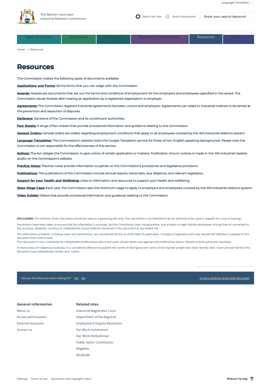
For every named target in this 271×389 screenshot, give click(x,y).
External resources (30, 323)
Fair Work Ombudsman (92, 336)
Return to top (240, 379)
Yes (76, 278)
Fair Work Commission (92, 330)
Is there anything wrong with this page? (225, 278)
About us (23, 311)
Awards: (23, 93)
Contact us (24, 330)
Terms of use (39, 379)
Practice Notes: (29, 166)
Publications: (27, 173)
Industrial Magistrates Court (96, 311)
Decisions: (25, 118)
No (83, 278)
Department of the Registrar (96, 317)
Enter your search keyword (227, 16)
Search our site (151, 16)
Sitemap (22, 379)
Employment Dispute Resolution (99, 323)
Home (21, 49)
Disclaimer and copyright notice (71, 379)
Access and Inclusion (31, 317)
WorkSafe (83, 355)
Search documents (184, 16)
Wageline (82, 348)
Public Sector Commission (94, 342)
